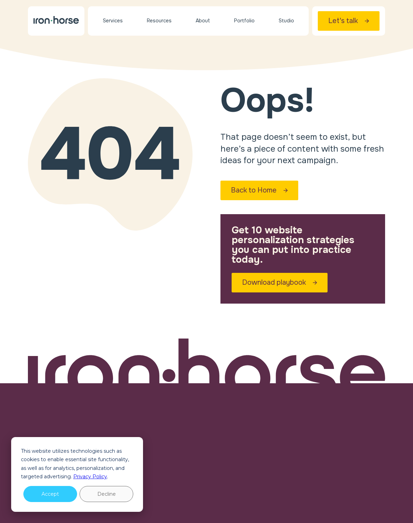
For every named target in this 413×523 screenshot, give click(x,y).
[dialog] (77, 474)
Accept (50, 494)
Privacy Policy (90, 476)
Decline (106, 494)
